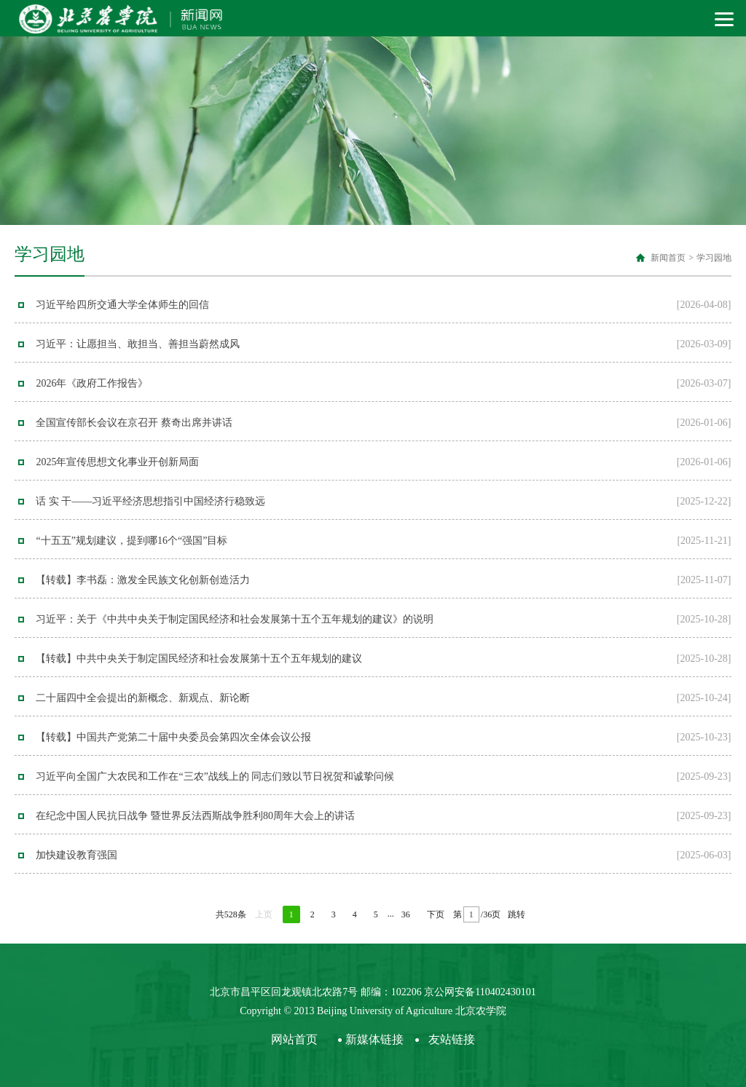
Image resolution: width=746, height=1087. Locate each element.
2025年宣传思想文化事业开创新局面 (117, 461)
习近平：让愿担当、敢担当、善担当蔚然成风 (138, 344)
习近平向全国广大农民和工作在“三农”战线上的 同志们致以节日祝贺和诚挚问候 (215, 776)
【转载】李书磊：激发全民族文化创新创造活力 (143, 579)
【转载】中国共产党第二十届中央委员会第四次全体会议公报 (173, 737)
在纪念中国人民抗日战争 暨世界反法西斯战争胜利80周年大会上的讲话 (195, 815)
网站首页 (294, 1039)
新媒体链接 (374, 1039)
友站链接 (451, 1039)
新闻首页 (668, 258)
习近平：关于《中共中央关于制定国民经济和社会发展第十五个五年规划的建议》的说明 (234, 619)
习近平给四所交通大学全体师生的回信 (122, 304)
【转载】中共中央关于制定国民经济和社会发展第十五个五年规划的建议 (199, 658)
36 (405, 914)
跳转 (516, 914)
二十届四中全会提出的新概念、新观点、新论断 (143, 697)
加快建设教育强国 (76, 855)
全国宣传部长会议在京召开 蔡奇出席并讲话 (134, 422)
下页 (435, 914)
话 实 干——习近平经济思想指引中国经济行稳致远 (150, 501)
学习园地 (713, 258)
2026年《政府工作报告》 (92, 383)
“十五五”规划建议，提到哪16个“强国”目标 (131, 540)
